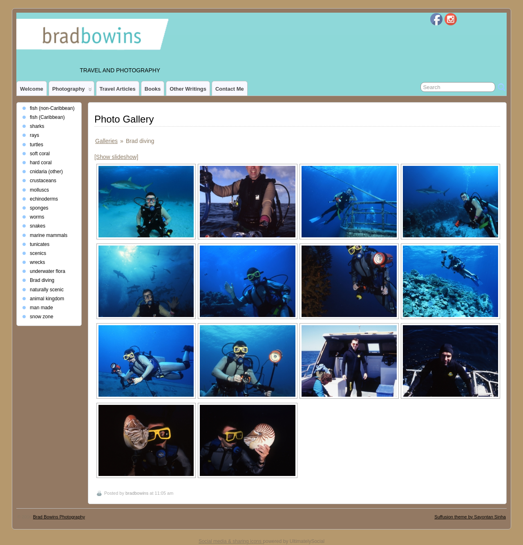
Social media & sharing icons (231, 541)
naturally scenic (47, 290)
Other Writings (188, 89)
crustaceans (43, 180)
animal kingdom (47, 299)
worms (37, 217)
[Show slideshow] (116, 157)
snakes (37, 226)
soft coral (40, 153)
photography (72, 91)
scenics (38, 253)
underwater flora (47, 271)
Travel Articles (118, 89)
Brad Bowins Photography (59, 516)
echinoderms (44, 199)
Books (153, 89)
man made (41, 307)
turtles (36, 144)
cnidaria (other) (46, 171)
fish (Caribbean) (47, 117)
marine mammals (48, 235)
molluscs (39, 190)
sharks (37, 126)
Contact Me (229, 89)
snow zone (41, 316)
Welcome (31, 89)
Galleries (106, 141)
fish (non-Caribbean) (52, 108)
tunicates (39, 244)
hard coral (40, 162)
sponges (39, 208)
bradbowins (136, 493)
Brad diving (42, 280)
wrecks (37, 262)
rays (34, 135)
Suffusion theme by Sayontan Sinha (470, 516)
